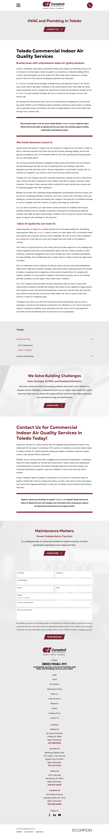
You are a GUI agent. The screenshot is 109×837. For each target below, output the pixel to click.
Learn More (54, 406)
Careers (54, 709)
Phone (19, 588)
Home (54, 680)
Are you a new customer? (25, 603)
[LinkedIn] (54, 815)
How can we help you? (24, 610)
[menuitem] (53, 339)
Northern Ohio (22, 93)
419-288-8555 (54, 744)
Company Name (22, 581)
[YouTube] (59, 815)
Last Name (59, 573)
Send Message (54, 637)
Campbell (22, 84)
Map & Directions (54, 741)
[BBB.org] (49, 815)
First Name (20, 573)
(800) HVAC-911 (54, 665)
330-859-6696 (54, 805)
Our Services (54, 685)
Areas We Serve (54, 699)
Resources (54, 704)
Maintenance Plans (54, 690)
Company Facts (54, 714)
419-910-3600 (54, 786)
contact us (41, 233)
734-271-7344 (54, 766)
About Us (54, 695)
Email (58, 588)
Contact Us (54, 29)
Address (20, 596)
